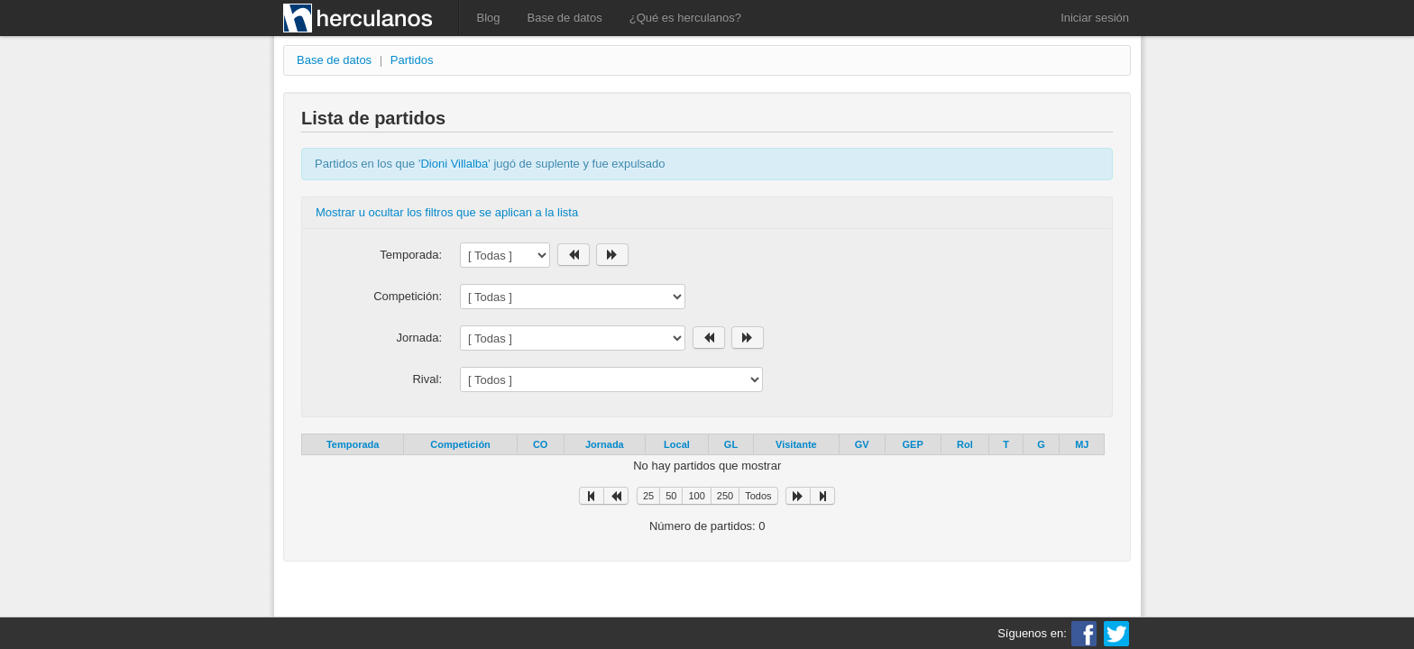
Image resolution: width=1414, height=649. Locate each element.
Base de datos (565, 17)
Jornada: (419, 337)
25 (648, 495)
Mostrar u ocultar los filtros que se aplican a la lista (447, 212)
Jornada (604, 444)
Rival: (427, 379)
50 (671, 495)
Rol (965, 444)
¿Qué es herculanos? (685, 17)
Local (677, 444)
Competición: (407, 296)
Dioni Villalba (454, 163)
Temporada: (411, 254)
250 (725, 495)
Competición (460, 444)
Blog (488, 17)
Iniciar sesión (1094, 17)
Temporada (352, 444)
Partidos (412, 60)
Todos (758, 495)
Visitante (796, 444)
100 (696, 495)
